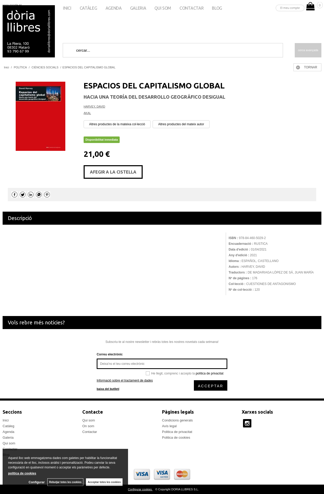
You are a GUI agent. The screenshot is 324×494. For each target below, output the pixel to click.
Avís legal (169, 426)
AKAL (87, 113)
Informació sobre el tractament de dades (125, 380)
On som (88, 426)
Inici (67, 8)
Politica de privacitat (177, 432)
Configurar (37, 482)
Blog (217, 8)
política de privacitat (209, 373)
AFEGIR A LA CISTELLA (113, 172)
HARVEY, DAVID (94, 106)
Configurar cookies (140, 489)
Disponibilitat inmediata (101, 139)
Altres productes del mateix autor (181, 124)
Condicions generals (177, 420)
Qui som (162, 8)
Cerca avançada (308, 50)
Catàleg (88, 8)
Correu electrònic (110, 354)
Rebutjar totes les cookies (65, 482)
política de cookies (22, 473)
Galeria (138, 8)
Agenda (114, 8)
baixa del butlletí (108, 388)
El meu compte (290, 8)
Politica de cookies (176, 437)
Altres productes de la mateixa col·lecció (117, 124)
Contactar (192, 8)
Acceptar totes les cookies (104, 482)
